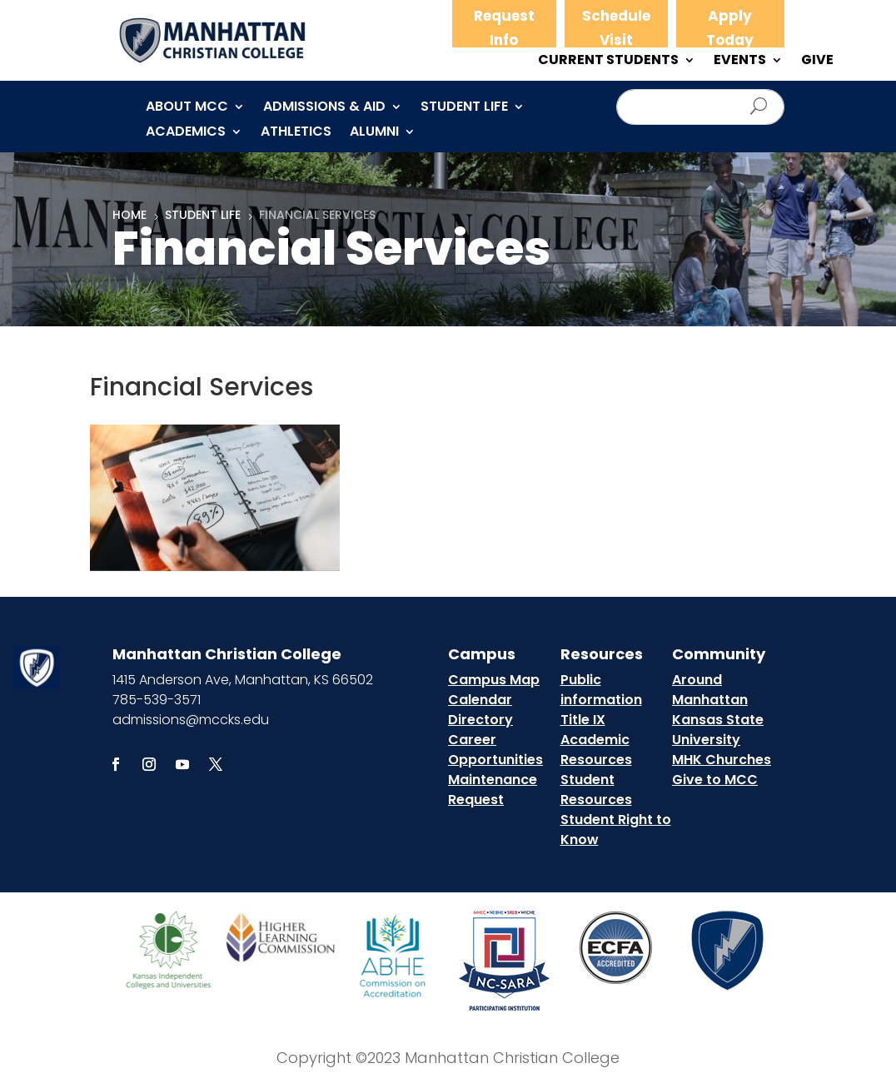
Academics (186, 133)
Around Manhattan (710, 689)
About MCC (187, 108)
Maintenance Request (492, 789)
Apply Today (730, 28)
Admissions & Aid (324, 108)
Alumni (374, 133)
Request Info (504, 28)
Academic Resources (596, 749)
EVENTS (740, 61)
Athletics (296, 133)
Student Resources (596, 789)
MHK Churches (721, 759)
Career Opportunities (495, 749)
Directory (480, 719)
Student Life (464, 108)
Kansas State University (718, 729)
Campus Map (494, 679)
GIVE (817, 61)
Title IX (582, 719)
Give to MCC (715, 779)
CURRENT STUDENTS (608, 61)
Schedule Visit (616, 28)
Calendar (480, 699)
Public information (601, 689)
